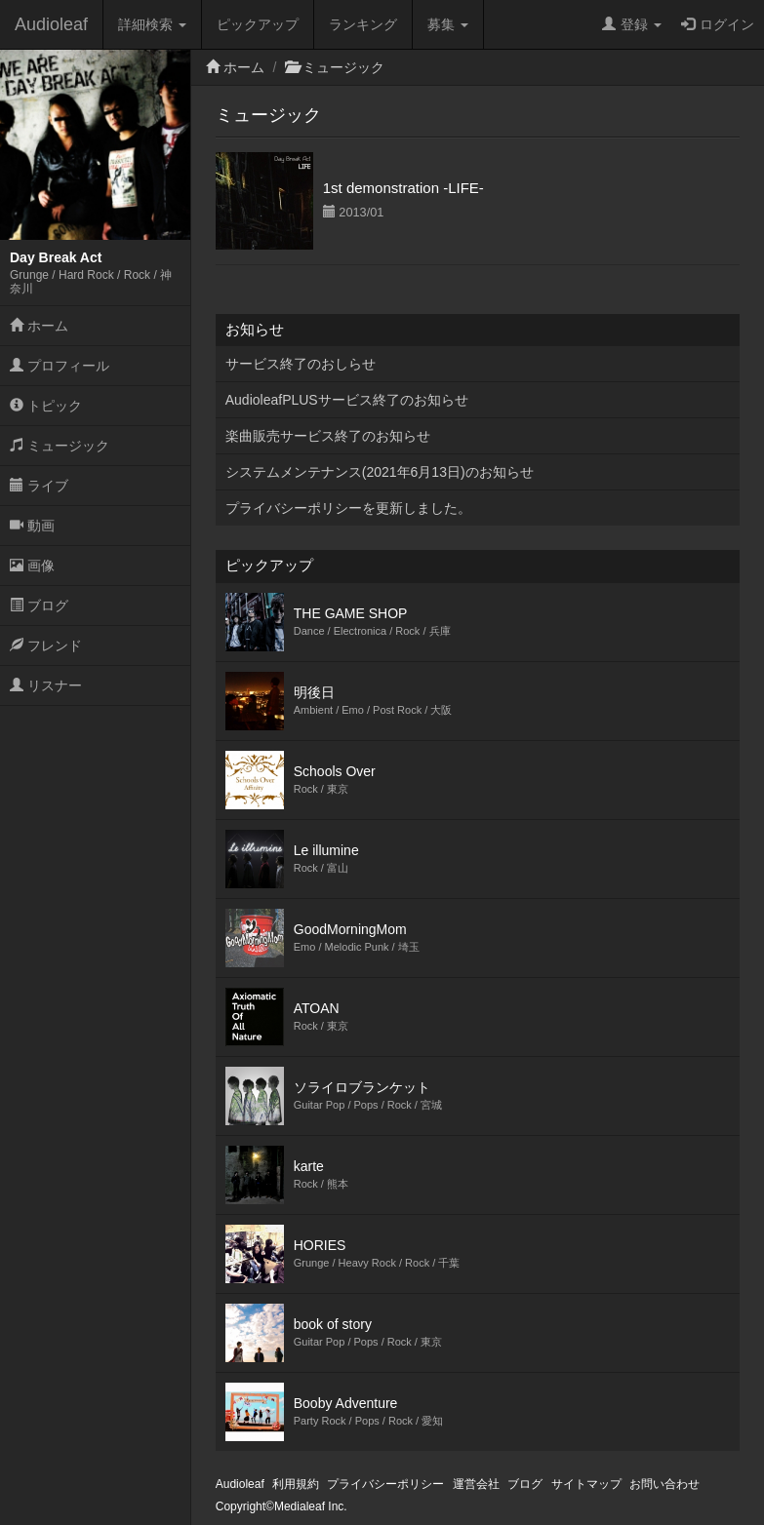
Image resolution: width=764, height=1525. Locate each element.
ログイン (717, 24)
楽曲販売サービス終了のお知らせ (327, 436)
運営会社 (476, 1484)
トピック (46, 405)
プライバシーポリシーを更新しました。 (348, 508)
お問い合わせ (664, 1484)
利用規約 (295, 1484)
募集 (447, 24)
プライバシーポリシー (385, 1484)
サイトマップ (586, 1484)
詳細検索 (152, 24)
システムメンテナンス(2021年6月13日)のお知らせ (379, 472)
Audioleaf (51, 24)
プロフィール (59, 365)
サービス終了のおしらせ (300, 363)
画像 (32, 565)
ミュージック (59, 445)
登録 (632, 24)
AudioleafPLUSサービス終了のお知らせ (346, 400)
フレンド (46, 645)
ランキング (363, 24)
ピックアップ (258, 24)
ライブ (39, 485)
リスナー (46, 685)
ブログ (39, 605)
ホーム (39, 325)
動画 (32, 525)
